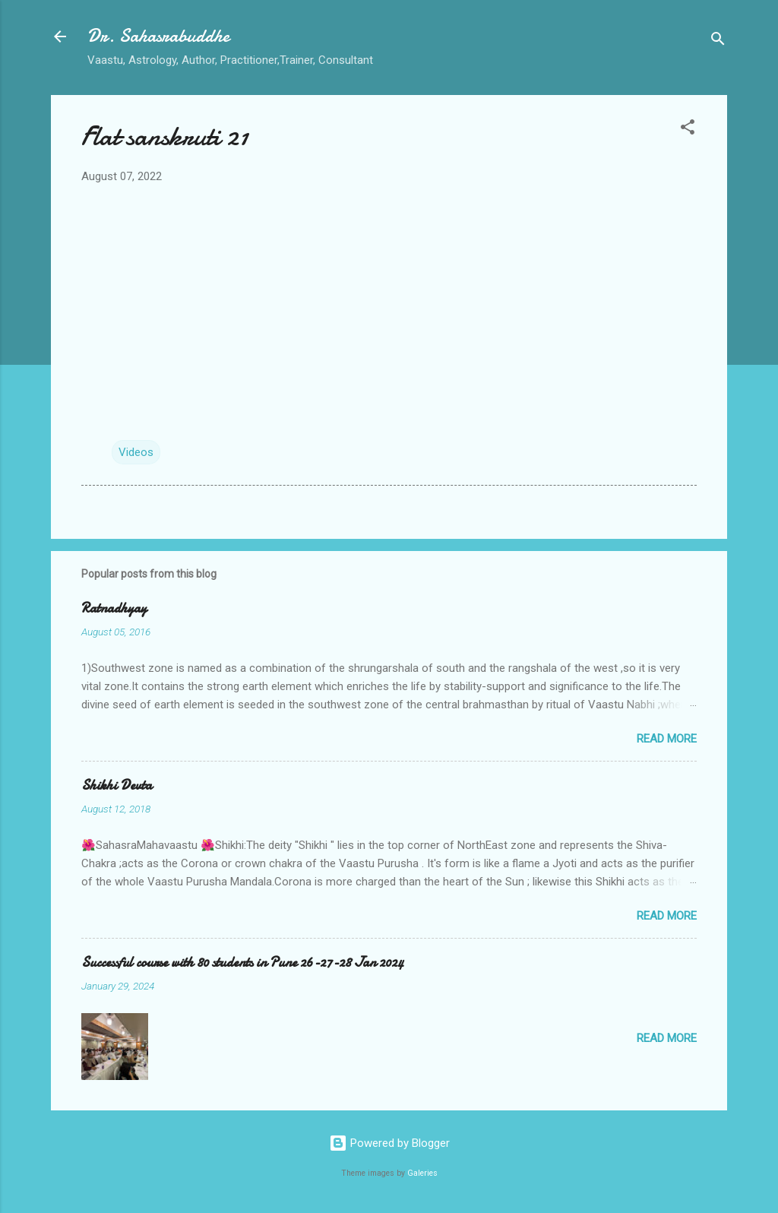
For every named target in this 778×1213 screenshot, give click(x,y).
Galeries (422, 1173)
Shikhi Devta (116, 785)
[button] (687, 129)
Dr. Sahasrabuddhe (158, 36)
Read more (667, 739)
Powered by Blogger (389, 1143)
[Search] (718, 41)
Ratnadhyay (114, 608)
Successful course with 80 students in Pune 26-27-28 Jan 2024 (242, 962)
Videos (136, 452)
